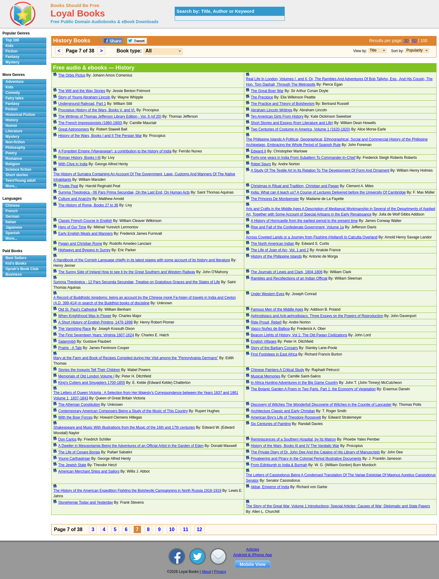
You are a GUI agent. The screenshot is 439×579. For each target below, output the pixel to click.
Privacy (220, 572)
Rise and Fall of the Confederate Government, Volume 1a (297, 227)
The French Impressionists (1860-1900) (90, 123)
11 (185, 529)
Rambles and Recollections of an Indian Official (289, 278)
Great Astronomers (73, 129)
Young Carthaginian (74, 458)
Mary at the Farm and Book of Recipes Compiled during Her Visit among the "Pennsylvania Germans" (135, 358)
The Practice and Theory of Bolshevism (283, 104)
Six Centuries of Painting (271, 424)
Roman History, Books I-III (79, 157)
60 (414, 40)
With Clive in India (72, 164)
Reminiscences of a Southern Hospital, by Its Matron (293, 439)
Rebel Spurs (261, 164)
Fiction (11, 51)
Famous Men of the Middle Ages (277, 309)
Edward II (258, 151)
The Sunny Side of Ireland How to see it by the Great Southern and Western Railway (126, 272)
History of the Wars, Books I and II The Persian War (100, 136)
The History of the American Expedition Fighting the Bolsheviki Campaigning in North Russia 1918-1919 (137, 490)
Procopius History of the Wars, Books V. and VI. (96, 110)
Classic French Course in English (85, 221)
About (206, 572)
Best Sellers (16, 258)
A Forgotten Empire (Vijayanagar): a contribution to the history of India (114, 151)
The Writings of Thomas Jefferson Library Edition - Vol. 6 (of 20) (109, 116)
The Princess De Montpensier (275, 199)
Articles (252, 549)
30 (406, 40)
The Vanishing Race (74, 329)
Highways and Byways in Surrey (84, 250)
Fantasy (12, 57)
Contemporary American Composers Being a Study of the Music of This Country (123, 411)
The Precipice (262, 97)
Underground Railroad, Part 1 (82, 104)
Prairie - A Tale (70, 348)
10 (172, 529)
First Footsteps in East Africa (274, 354)
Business (13, 274)
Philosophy (15, 147)
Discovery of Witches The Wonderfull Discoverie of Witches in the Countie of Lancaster (321, 404)
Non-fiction (15, 142)
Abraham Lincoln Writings (272, 110)
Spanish (12, 233)
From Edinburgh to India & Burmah (279, 465)
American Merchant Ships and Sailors (89, 471)
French (11, 211)
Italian (10, 222)
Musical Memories (265, 376)
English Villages (264, 341)
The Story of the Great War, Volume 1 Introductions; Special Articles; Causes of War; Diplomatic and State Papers (338, 506)
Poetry (11, 153)
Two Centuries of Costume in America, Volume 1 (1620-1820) (300, 129)
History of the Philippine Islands (276, 256)
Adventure (14, 82)
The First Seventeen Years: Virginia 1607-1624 (96, 335)
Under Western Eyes (268, 294)
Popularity (414, 50)
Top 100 (12, 40)
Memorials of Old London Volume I (86, 376)
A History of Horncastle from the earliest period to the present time (304, 221)
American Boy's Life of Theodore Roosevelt (286, 417)
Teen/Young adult (20, 180)
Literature (13, 131)
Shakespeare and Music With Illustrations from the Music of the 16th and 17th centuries (124, 427)
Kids (9, 46)
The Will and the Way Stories (81, 91)
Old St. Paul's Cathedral (77, 309)
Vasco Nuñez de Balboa (270, 329)
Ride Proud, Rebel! (266, 322)
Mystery (12, 62)
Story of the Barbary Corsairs (274, 348)
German (12, 216)
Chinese (12, 205)
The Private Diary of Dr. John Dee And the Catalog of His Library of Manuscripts (315, 452)
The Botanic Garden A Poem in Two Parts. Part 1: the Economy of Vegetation (313, 389)
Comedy (12, 93)
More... (11, 186)
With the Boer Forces (75, 417)
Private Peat (68, 186)
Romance (13, 158)
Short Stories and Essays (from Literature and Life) (292, 123)
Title (373, 50)
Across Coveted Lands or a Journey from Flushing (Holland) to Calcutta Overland (312, 237)
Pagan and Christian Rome (80, 243)
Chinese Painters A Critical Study (277, 370)
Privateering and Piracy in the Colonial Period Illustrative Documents (306, 458)
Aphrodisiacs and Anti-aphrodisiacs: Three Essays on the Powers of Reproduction (317, 316)
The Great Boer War (267, 91)
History (11, 120)
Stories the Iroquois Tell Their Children (89, 370)
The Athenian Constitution (79, 404)
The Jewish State (72, 465)
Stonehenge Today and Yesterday (85, 502)
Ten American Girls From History (277, 116)
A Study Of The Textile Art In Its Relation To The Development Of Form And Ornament (320, 170)
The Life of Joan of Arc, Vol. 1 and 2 (280, 250)
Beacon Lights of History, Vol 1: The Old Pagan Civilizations (299, 335)
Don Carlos (67, 439)
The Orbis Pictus (71, 75)
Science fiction (18, 169)
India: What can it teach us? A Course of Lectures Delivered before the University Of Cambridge (328, 192)
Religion (12, 164)
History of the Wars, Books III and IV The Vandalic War (295, 446)
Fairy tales (14, 98)
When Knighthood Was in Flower (84, 316)
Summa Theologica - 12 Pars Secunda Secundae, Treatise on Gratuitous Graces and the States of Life (136, 282)
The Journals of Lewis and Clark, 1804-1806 (287, 272)
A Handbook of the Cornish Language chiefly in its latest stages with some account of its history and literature (141, 260)
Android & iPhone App (252, 554)
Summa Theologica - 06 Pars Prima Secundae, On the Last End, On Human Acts (124, 192)
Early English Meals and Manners (85, 233)
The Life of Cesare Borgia (79, 452)
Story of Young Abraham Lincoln (84, 97)
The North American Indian (272, 243)
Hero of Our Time (72, 227)
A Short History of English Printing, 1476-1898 (95, 322)
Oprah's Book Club (21, 269)
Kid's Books (16, 263)
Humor (11, 125)
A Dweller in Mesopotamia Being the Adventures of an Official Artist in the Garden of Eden (131, 446)
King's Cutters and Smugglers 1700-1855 (91, 383)
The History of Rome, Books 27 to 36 (88, 205)
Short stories (16, 175)
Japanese (13, 227)
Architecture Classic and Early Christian (283, 411)
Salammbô (67, 341)
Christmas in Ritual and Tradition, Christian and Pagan (295, 186)
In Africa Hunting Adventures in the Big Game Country (294, 383)
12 (199, 529)
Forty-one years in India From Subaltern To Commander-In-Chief (303, 157)
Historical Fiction (20, 115)
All (148, 50)
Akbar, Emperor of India (270, 487)
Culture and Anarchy (74, 199)
